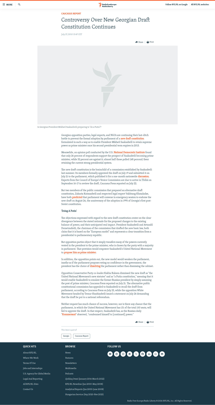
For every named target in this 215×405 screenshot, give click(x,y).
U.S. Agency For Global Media (36, 374)
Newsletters (71, 363)
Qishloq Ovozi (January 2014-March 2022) (84, 379)
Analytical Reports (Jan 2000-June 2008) (84, 389)
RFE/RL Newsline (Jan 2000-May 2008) (84, 384)
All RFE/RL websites (200, 5)
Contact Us (28, 389)
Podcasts (69, 374)
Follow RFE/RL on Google (177, 5)
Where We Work (31, 358)
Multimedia (70, 368)
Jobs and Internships (32, 368)
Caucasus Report (71, 13)
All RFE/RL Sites (30, 384)
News (68, 353)
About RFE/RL (29, 353)
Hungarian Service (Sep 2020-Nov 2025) (84, 395)
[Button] (139, 42)
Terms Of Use (29, 363)
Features (69, 358)
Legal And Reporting (32, 379)
